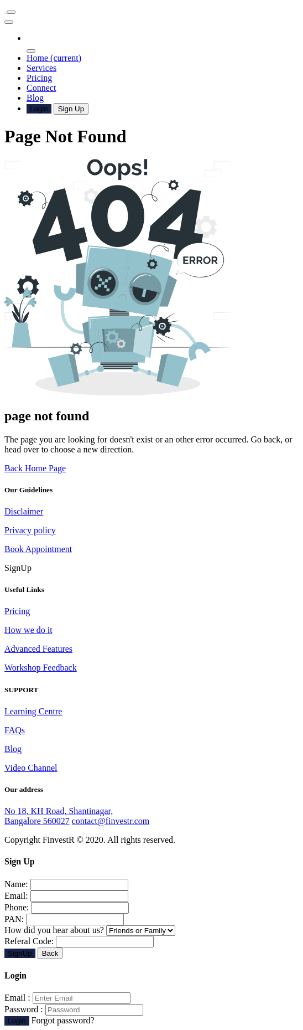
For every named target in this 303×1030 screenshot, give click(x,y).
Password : (23, 1009)
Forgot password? (63, 1020)
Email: (16, 895)
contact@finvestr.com (110, 821)
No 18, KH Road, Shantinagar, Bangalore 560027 (58, 816)
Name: (16, 884)
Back (50, 953)
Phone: (16, 907)
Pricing (39, 78)
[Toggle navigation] (11, 12)
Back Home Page (35, 468)
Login (39, 109)
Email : (17, 997)
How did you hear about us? (89, 930)
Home (54, 58)
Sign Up (71, 109)
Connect (41, 87)
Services (41, 68)
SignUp (20, 953)
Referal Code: (29, 941)
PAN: (14, 919)
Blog (35, 97)
